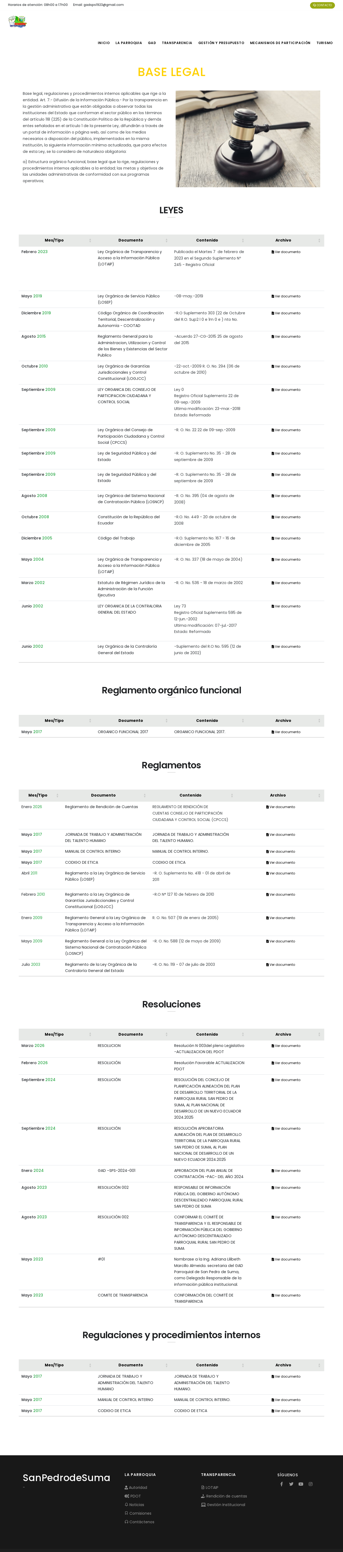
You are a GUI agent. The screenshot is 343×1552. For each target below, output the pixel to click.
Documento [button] (130, 218)
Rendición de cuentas (224, 1474)
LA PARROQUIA (129, 21)
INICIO (103, 21)
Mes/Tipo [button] (54, 218)
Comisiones (138, 1492)
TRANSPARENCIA (179, 21)
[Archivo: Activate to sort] (286, 219)
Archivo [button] (283, 218)
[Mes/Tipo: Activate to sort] (57, 219)
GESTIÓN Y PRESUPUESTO (223, 21)
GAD (154, 21)
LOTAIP (209, 1466)
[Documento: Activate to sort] (133, 219)
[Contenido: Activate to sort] (210, 219)
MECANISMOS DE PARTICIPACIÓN (280, 21)
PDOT (133, 1474)
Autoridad (136, 1466)
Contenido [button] (207, 218)
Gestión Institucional (223, 1483)
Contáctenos (139, 1500)
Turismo (324, 21)
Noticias (134, 1483)
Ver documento (286, 230)
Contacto (322, 5)
